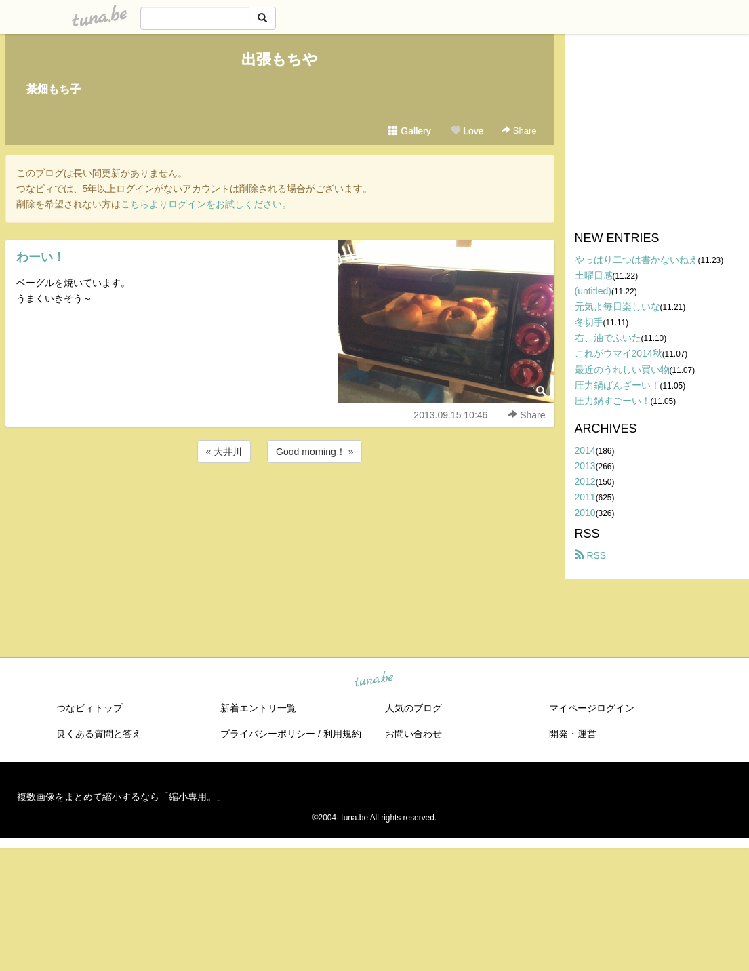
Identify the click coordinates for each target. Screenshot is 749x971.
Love (467, 130)
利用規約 (342, 733)
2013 (585, 465)
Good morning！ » (314, 451)
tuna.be (374, 680)
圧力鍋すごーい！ (613, 400)
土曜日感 (594, 275)
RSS (591, 555)
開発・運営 (572, 733)
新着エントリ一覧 (258, 707)
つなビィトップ (89, 707)
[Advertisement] (279, 502)
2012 (585, 481)
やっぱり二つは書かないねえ (636, 259)
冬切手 (589, 322)
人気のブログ (413, 707)
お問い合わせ (413, 733)
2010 (585, 512)
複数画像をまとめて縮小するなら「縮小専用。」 (121, 796)
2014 (585, 450)
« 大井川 (224, 451)
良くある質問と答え (99, 733)
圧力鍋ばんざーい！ (617, 385)
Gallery (409, 130)
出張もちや (279, 59)
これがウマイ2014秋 (618, 353)
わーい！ (40, 257)
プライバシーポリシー (267, 733)
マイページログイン (591, 707)
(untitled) (593, 290)
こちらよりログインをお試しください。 (206, 204)
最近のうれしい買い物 (622, 369)
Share (519, 130)
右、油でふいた (608, 337)
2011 (585, 497)
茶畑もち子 (53, 89)
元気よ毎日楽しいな (617, 306)
